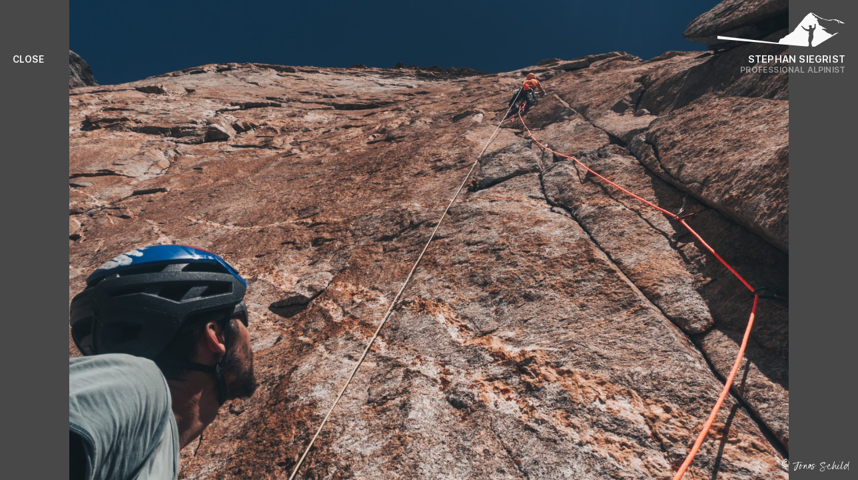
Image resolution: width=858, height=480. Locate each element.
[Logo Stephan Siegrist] (781, 33)
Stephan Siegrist (796, 59)
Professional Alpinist (792, 70)
